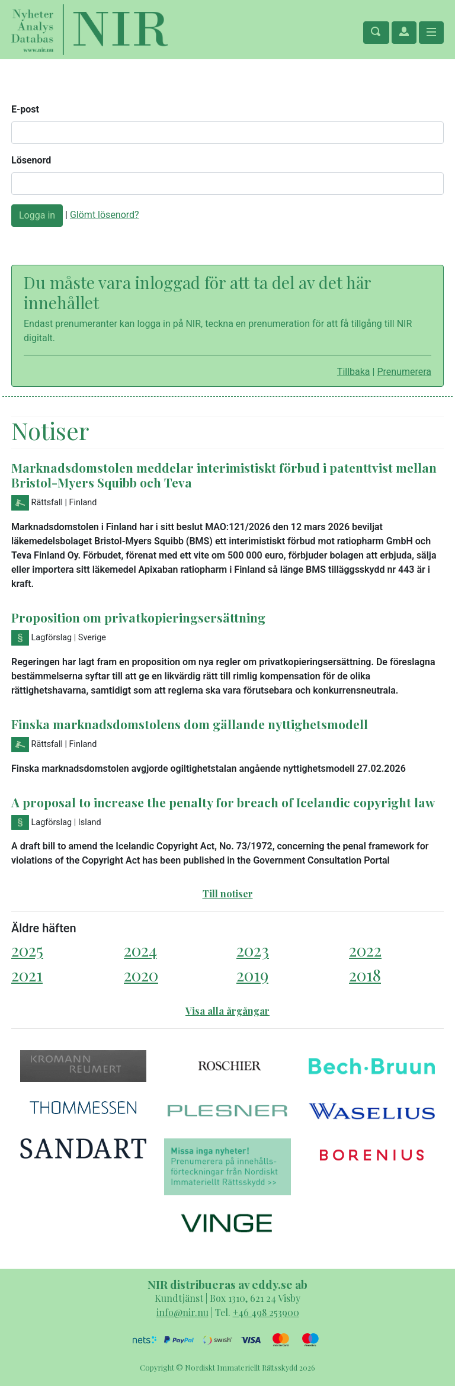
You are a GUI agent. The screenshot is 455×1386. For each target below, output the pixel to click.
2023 (252, 950)
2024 (140, 950)
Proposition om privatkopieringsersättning (138, 617)
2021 (27, 975)
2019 (252, 975)
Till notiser (228, 893)
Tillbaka (353, 371)
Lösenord (31, 160)
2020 (141, 975)
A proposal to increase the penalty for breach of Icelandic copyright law (223, 802)
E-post (25, 109)
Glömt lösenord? (104, 214)
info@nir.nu (182, 1312)
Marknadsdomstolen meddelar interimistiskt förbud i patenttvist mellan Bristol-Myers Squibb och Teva (224, 474)
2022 (365, 950)
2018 (365, 975)
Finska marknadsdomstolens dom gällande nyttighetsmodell (189, 724)
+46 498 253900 (266, 1312)
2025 (27, 950)
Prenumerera (404, 371)
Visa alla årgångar (227, 1011)
